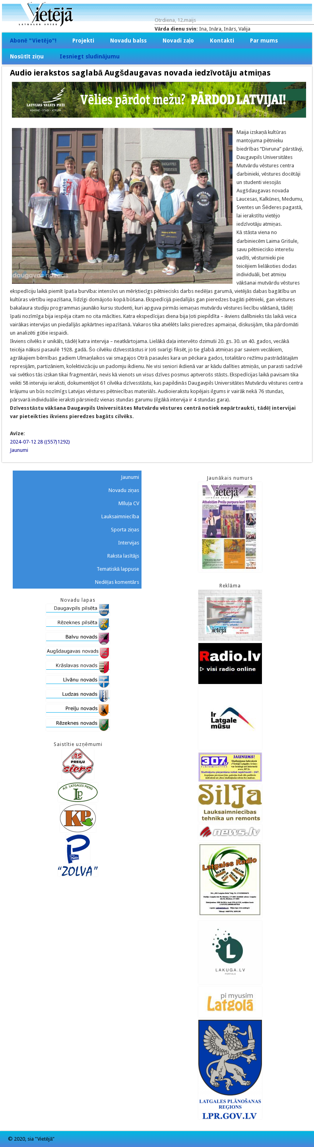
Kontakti (222, 40)
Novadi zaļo (178, 40)
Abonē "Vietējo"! (33, 40)
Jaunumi (19, 450)
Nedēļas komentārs (117, 582)
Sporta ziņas (125, 530)
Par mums (264, 40)
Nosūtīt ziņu (27, 56)
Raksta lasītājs (123, 556)
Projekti (83, 40)
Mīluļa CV (129, 503)
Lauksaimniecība (120, 516)
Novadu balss (128, 40)
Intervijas (128, 543)
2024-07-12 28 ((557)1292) (40, 442)
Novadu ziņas (124, 490)
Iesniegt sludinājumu (90, 56)
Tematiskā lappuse (118, 569)
